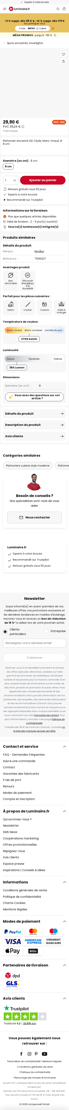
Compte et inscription (19, 799)
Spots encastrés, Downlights (25, 43)
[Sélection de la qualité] (11, 180)
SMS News (10, 832)
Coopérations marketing (21, 838)
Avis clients (14, 436)
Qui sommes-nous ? (17, 819)
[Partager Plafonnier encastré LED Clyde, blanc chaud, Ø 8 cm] (63, 61)
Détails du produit (19, 414)
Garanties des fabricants (21, 774)
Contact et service (20, 746)
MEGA (32, 28)
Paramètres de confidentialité (23, 1061)
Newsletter (11, 825)
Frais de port (12, 780)
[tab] (34, 773)
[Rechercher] (58, 8)
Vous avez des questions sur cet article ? (37, 396)
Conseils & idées (33, 870)
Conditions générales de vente (25, 890)
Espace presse (13, 864)
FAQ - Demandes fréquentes (24, 755)
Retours (8, 786)
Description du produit (23, 425)
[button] (63, 54)
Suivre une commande (19, 761)
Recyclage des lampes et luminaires (35, 1077)
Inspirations (11, 870)
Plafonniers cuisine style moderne (27, 465)
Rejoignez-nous (14, 851)
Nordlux (39, 251)
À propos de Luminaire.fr (26, 811)
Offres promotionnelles (20, 845)
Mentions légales (15, 909)
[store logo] (21, 8)
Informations (15, 882)
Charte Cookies (14, 903)
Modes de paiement (17, 793)
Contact (9, 767)
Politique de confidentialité (22, 897)
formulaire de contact (46, 715)
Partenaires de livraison (25, 965)
